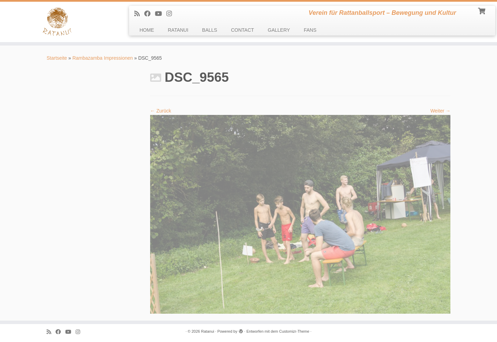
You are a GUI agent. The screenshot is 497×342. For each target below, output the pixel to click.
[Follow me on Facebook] (149, 13)
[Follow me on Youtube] (160, 13)
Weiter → (440, 111)
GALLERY (279, 30)
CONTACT (242, 30)
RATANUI (178, 30)
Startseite (57, 58)
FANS (310, 30)
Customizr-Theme (294, 331)
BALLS (209, 30)
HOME (146, 30)
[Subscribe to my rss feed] (139, 13)
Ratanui (207, 331)
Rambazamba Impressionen (102, 58)
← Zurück (160, 111)
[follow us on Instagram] (171, 13)
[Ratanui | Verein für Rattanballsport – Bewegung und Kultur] (57, 22)
